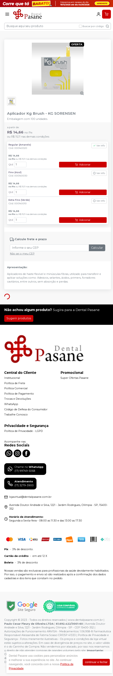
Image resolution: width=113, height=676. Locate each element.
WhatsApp (11, 404)
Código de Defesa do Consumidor (25, 409)
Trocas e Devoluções (17, 399)
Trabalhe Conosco (16, 414)
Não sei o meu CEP (22, 253)
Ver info (99, 145)
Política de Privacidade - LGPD (23, 431)
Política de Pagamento (19, 393)
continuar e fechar (96, 662)
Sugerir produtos (19, 318)
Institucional (12, 378)
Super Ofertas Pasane (74, 378)
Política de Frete (14, 383)
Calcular (97, 247)
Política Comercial (16, 388)
